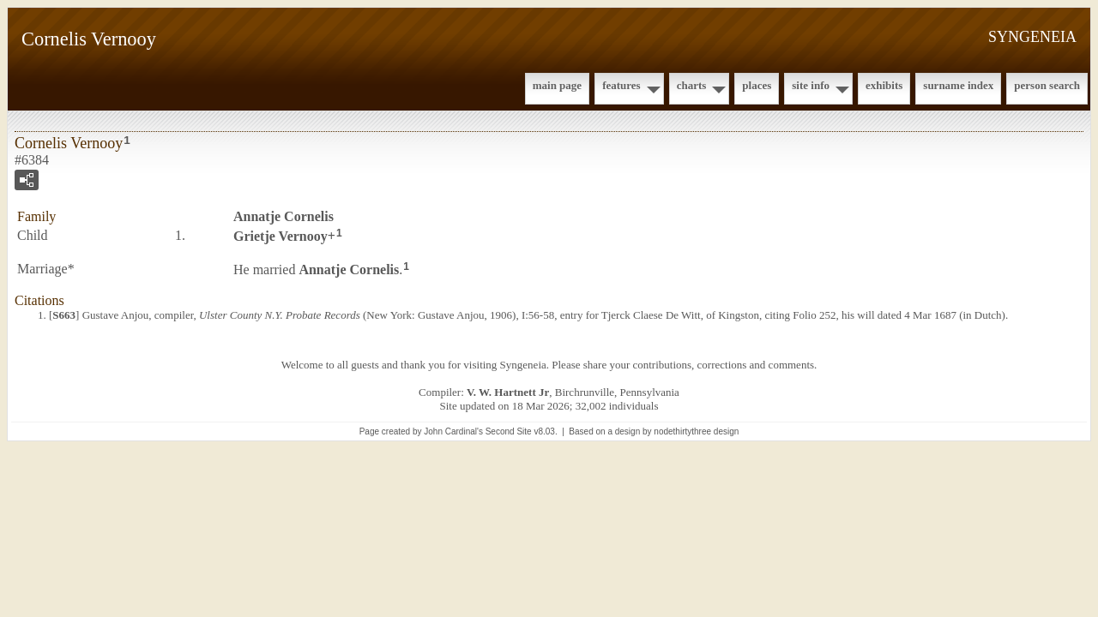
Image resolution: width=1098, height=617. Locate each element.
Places (756, 85)
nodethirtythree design (696, 431)
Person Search (1047, 85)
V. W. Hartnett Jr (508, 392)
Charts (692, 85)
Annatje (283, 216)
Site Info (811, 85)
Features (621, 85)
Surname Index (958, 85)
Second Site (509, 431)
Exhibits (884, 85)
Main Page (557, 85)
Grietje (280, 236)
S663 (63, 314)
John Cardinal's (453, 431)
